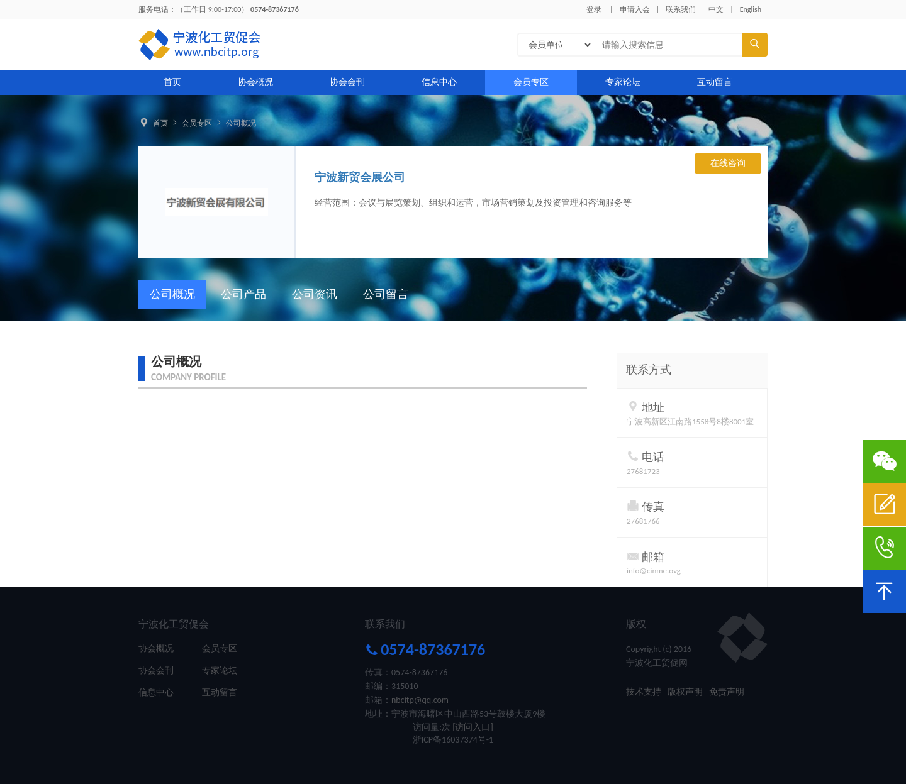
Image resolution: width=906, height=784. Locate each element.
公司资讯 (314, 294)
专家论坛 (622, 82)
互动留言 (714, 82)
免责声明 (726, 692)
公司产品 (243, 294)
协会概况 (255, 82)
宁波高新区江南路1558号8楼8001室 (690, 421)
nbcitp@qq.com (420, 700)
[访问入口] (472, 727)
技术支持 (643, 692)
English (750, 9)
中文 (716, 9)
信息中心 (439, 82)
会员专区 (531, 82)
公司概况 (241, 123)
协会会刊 (347, 82)
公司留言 (385, 294)
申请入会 (635, 9)
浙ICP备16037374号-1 (453, 739)
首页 (172, 82)
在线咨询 (728, 163)
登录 (593, 9)
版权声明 (685, 692)
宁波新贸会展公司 (360, 177)
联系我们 (681, 9)
